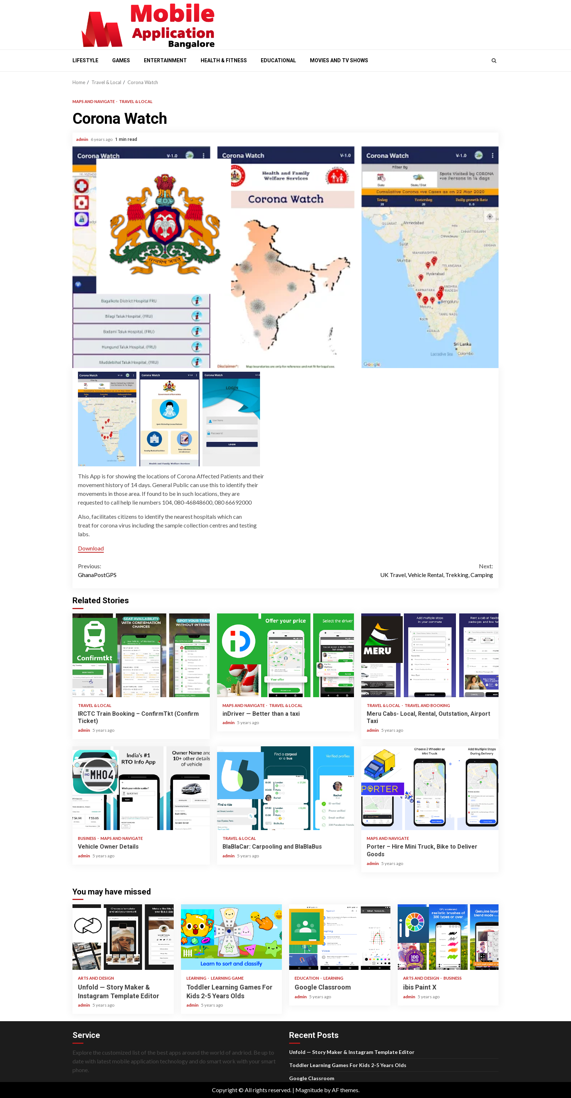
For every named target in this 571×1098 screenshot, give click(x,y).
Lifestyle (85, 60)
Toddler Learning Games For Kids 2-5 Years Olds (231, 937)
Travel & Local (136, 101)
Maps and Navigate (93, 101)
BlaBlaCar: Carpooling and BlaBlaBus (285, 788)
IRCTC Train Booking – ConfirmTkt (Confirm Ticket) (141, 655)
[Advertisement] (362, 23)
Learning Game (227, 978)
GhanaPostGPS (182, 570)
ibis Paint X (448, 937)
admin (82, 139)
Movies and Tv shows (339, 60)
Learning (196, 978)
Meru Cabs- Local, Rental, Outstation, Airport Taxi (430, 655)
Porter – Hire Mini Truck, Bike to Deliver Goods (430, 788)
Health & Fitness (224, 60)
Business (87, 838)
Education (307, 978)
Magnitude (309, 1089)
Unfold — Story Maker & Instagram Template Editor (123, 937)
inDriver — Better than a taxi (285, 655)
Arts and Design (96, 978)
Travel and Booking (427, 705)
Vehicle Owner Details (141, 788)
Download (91, 548)
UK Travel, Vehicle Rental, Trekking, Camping (389, 570)
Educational (278, 60)
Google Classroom (339, 937)
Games (121, 60)
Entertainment (165, 60)
